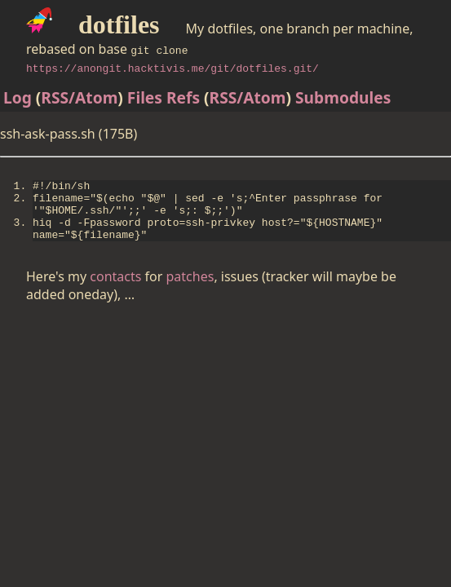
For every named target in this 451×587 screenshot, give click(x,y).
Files (144, 97)
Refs (183, 97)
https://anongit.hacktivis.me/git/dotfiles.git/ (172, 67)
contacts (115, 291)
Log (17, 97)
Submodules (343, 97)
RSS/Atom (79, 97)
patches (190, 291)
